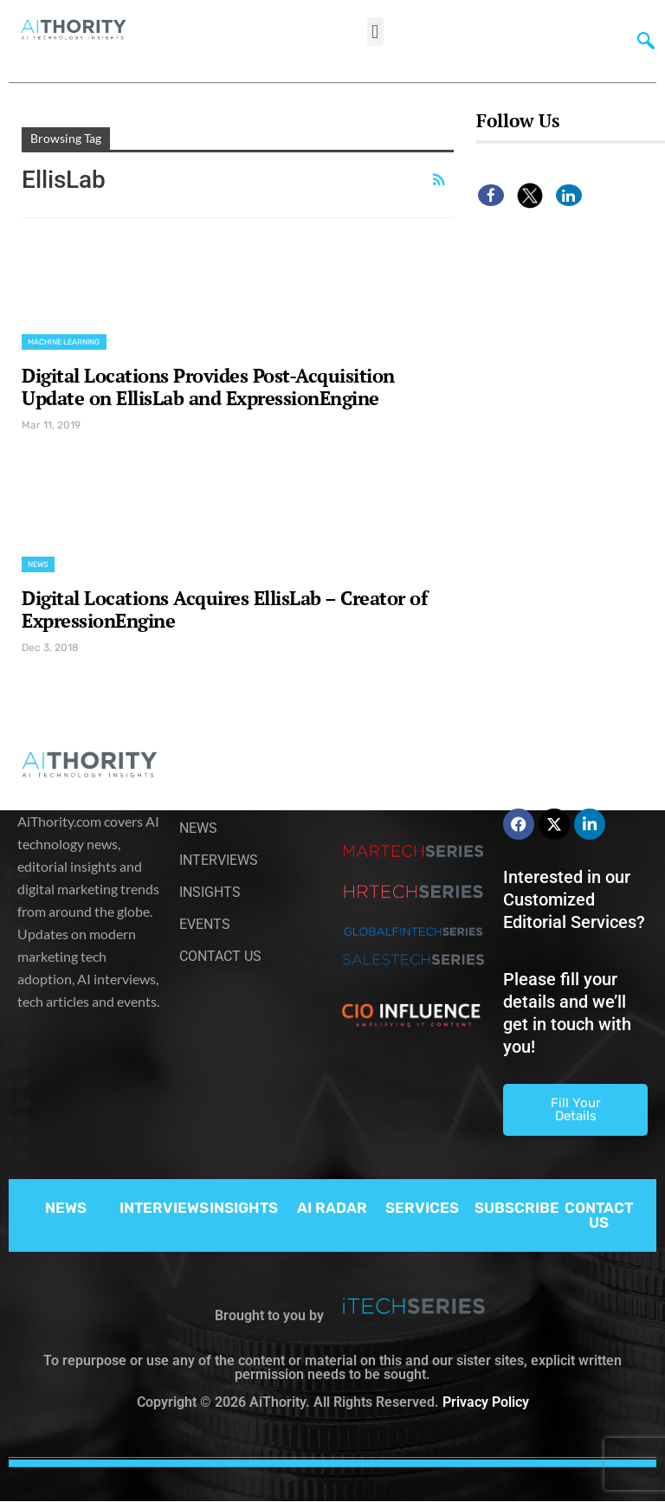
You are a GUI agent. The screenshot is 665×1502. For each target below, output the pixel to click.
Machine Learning (64, 342)
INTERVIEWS (164, 1207)
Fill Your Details (576, 1109)
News (38, 564)
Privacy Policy (485, 1402)
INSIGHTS (244, 1207)
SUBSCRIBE (517, 1207)
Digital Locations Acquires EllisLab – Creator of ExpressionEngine (224, 609)
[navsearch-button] (641, 39)
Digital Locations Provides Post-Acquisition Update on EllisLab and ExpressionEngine (208, 386)
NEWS (66, 1207)
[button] (375, 31)
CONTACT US (599, 1215)
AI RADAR (332, 1207)
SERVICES (422, 1207)
